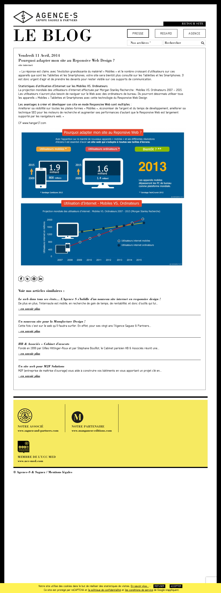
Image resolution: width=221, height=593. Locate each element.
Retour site (193, 23)
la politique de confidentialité (104, 590)
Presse (138, 33)
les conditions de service (139, 590)
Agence (194, 33)
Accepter (176, 586)
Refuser (159, 586)
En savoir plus (30, 309)
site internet (25, 65)
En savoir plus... (140, 586)
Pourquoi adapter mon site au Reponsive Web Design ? (66, 60)
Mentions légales (60, 472)
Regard (166, 33)
